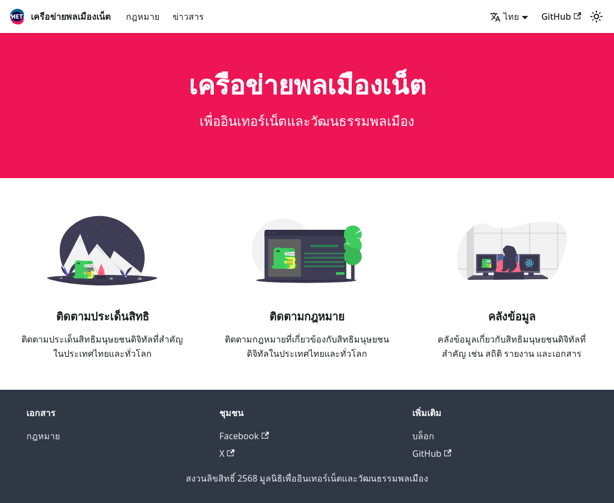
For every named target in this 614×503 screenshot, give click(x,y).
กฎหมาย (142, 16)
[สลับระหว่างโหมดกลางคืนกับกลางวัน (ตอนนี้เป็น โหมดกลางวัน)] (596, 16)
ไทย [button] (504, 16)
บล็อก (423, 436)
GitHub (561, 16)
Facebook (244, 436)
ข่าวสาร (188, 16)
